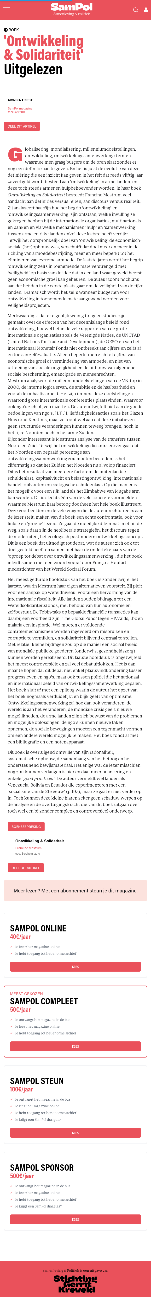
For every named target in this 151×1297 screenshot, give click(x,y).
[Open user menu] (146, 9)
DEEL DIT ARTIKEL (22, 126)
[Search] (135, 9)
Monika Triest (20, 100)
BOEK (11, 30)
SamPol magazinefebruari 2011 (20, 110)
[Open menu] (6, 9)
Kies (75, 966)
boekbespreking (26, 826)
